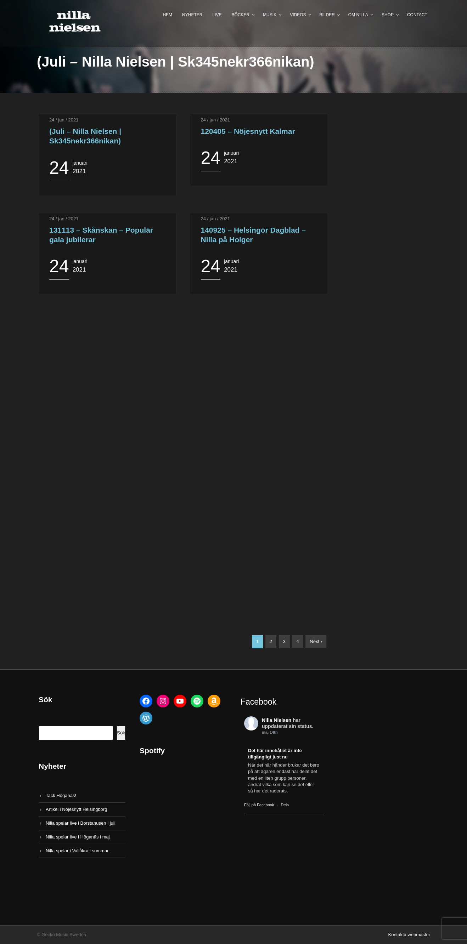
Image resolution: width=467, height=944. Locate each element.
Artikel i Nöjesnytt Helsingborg (76, 809)
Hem (167, 14)
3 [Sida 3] (284, 641)
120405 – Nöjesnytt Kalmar (248, 131)
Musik (269, 14)
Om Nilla (358, 14)
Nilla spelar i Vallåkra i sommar (77, 850)
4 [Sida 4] (297, 641)
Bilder (327, 14)
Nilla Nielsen (276, 720)
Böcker (240, 14)
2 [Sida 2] (271, 641)
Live (216, 14)
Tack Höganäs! (61, 795)
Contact (417, 14)
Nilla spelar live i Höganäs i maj (78, 837)
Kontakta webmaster (409, 934)
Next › (316, 641)
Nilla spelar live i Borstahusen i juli (81, 823)
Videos (298, 14)
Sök (121, 732)
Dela (285, 805)
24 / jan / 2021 (63, 120)
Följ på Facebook (259, 805)
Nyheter (192, 14)
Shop (388, 14)
